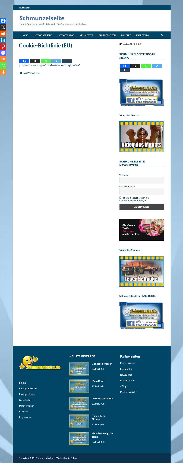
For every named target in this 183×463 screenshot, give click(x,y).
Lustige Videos (65, 35)
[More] (3, 72)
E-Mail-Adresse (127, 186)
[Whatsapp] (46, 59)
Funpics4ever (127, 363)
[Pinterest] (3, 46)
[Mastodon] (3, 53)
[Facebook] (24, 59)
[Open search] (162, 35)
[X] (35, 59)
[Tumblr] (67, 59)
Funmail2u (126, 368)
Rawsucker (126, 374)
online (130, 43)
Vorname (123, 175)
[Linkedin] (3, 40)
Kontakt (126, 35)
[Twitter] (56, 59)
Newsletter (86, 35)
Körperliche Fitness (98, 417)
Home (25, 35)
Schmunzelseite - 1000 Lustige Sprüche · (57, 458)
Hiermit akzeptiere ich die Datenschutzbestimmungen (134, 199)
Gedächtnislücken (102, 363)
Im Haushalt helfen (102, 398)
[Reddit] (3, 34)
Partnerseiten (107, 35)
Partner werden (128, 391)
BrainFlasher (127, 380)
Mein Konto (98, 380)
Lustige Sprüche (43, 35)
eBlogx (124, 386)
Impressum (142, 35)
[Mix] (3, 59)
